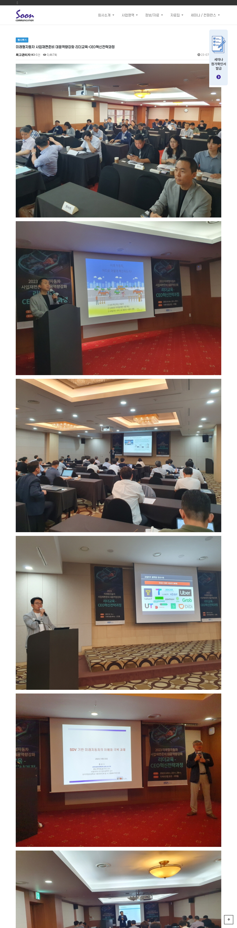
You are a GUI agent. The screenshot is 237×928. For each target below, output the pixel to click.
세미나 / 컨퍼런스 (204, 15)
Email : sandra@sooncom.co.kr (162, 886)
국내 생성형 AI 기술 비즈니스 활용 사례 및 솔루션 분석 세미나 (73, 781)
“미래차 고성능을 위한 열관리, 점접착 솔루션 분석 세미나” (71, 790)
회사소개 (104, 15)
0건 (35, 55)
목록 (215, 769)
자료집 (175, 15)
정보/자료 (152, 15)
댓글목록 (23, 807)
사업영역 (128, 15)
